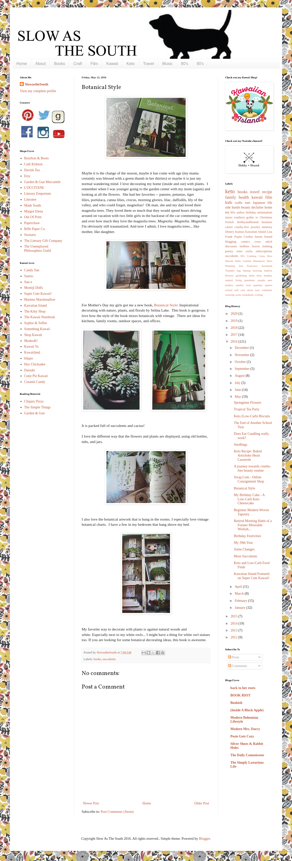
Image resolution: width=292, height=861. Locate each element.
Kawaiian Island (35, 305)
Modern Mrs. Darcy (245, 729)
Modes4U (31, 341)
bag (239, 270)
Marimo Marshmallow (39, 299)
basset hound (263, 236)
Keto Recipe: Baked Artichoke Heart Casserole (248, 455)
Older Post (202, 803)
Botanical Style (165, 305)
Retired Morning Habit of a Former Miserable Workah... (253, 525)
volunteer (267, 290)
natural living (233, 280)
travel (255, 191)
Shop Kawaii (33, 335)
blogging (230, 241)
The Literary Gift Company (43, 241)
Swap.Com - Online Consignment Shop (249, 479)
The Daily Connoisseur (247, 755)
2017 (235, 334)
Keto (130, 64)
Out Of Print (33, 217)
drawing (257, 270)
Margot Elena (33, 211)
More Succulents (245, 556)
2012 (235, 637)
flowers (229, 275)
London (247, 260)
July (238, 383)
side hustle (232, 207)
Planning (230, 265)
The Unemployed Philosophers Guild (37, 248)
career (229, 227)
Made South (32, 205)
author (240, 212)
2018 (235, 328)
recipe (267, 191)
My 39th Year (243, 543)
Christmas (266, 217)
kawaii (257, 197)
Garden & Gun (34, 413)
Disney (229, 231)
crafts (239, 203)
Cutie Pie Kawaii (36, 376)
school (228, 290)
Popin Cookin (243, 236)
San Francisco (248, 265)
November (242, 355)
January (240, 607)
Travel (148, 64)
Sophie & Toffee (35, 323)
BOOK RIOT (240, 695)
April (239, 586)
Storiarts (30, 235)
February (241, 601)
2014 (235, 623)
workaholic (248, 294)
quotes (268, 285)
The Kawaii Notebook (39, 317)
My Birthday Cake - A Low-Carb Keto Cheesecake (249, 499)
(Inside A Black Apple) (247, 710)
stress (250, 290)
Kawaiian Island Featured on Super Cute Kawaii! (251, 576)
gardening (241, 275)
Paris (269, 260)
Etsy (27, 176)
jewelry (255, 227)
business (267, 222)
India (238, 260)
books (97, 659)
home (268, 207)
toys (257, 290)
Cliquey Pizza (34, 401)
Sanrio (28, 276)
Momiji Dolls (33, 288)
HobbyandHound (248, 222)
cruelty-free (242, 227)
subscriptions (264, 251)
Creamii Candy (34, 382)
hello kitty (255, 275)
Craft (77, 64)
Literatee (30, 199)
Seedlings (240, 444)
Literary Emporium (37, 193)
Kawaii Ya (31, 346)
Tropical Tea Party (246, 409)
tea (227, 212)
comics (245, 241)
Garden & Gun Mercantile (42, 182)
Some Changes (244, 549)
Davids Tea (32, 170)
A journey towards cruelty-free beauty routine (252, 468)
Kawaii (112, 64)
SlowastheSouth (36, 84)
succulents (109, 659)
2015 (235, 616)
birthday (251, 212)
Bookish (236, 703)
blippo (28, 358)
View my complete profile (38, 91)
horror (256, 246)
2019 (235, 321)
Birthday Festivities (247, 536)
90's (200, 64)
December (242, 348)
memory (267, 227)
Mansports (259, 260)
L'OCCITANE (34, 187)
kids (228, 202)
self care (239, 290)
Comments (237, 666)
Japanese (259, 203)
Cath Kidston (33, 164)
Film (94, 64)
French (229, 222)
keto (230, 191)
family (230, 197)
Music (167, 64)
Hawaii (229, 260)
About (40, 64)
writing (259, 294)
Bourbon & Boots (36, 158)
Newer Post (91, 803)
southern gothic (244, 217)
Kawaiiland (32, 352)
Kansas (239, 231)
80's (184, 64)
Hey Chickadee (35, 364)
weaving (230, 294)
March (239, 593)
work (238, 294)
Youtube (229, 270)
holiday (268, 275)
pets (270, 280)
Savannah (267, 265)
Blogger (204, 838)
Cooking (252, 255)
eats (247, 203)
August (240, 376)
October (241, 362)
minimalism (264, 212)
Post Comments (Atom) (117, 812)
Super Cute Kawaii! (38, 293)
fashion (268, 270)
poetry (229, 251)
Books (59, 64)
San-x (28, 282)
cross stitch (263, 241)
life (270, 203)
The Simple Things (37, 407)
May (238, 397)
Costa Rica (265, 255)
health (244, 197)
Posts (233, 657)
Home (21, 64)
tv (257, 217)
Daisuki (29, 370)
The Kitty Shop (35, 311)
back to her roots (242, 688)
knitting (267, 246)
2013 (235, 630)
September (242, 369)
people (261, 280)
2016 (235, 341)
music (229, 217)
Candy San (31, 270)
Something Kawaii (37, 329)
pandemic (249, 280)
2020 (235, 313)
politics (229, 285)
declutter (257, 207)
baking (246, 270)
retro (240, 251)
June (238, 390)
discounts (231, 246)
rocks (249, 251)
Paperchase (32, 223)
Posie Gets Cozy (242, 736)
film (268, 197)
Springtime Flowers (247, 402)
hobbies (244, 246)
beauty (245, 207)
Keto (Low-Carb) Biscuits (252, 416)
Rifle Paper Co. (35, 229)
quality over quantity (249, 285)
